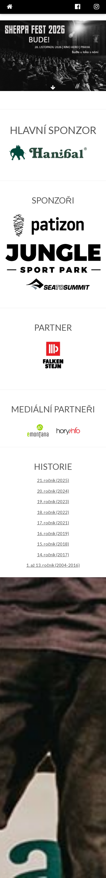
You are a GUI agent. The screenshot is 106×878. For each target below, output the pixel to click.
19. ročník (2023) (53, 501)
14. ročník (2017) (53, 554)
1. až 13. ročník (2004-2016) (53, 565)
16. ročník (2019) (53, 533)
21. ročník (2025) (53, 480)
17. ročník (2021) (53, 522)
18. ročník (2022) (53, 512)
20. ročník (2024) (53, 491)
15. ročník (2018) (53, 543)
